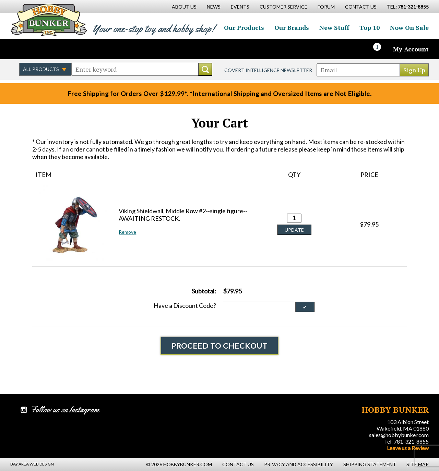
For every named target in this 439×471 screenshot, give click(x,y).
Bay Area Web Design (32, 464)
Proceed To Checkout (219, 345)
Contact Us (361, 7)
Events (240, 7)
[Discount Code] (258, 306)
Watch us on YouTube (69, 49)
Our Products (244, 27)
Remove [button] (127, 232)
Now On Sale (409, 27)
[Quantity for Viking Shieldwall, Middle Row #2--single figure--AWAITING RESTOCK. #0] (294, 218)
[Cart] (381, 49)
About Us (184, 7)
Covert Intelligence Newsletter (268, 70)
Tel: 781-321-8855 (406, 441)
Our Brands (291, 27)
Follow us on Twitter (40, 49)
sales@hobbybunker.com (399, 435)
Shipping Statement (369, 464)
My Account (411, 49)
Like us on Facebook (25, 49)
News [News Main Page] (214, 7)
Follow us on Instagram (55, 49)
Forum (326, 7)
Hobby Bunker (48, 20)
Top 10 (369, 27)
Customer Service (283, 7)
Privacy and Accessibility (298, 464)
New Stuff (334, 27)
